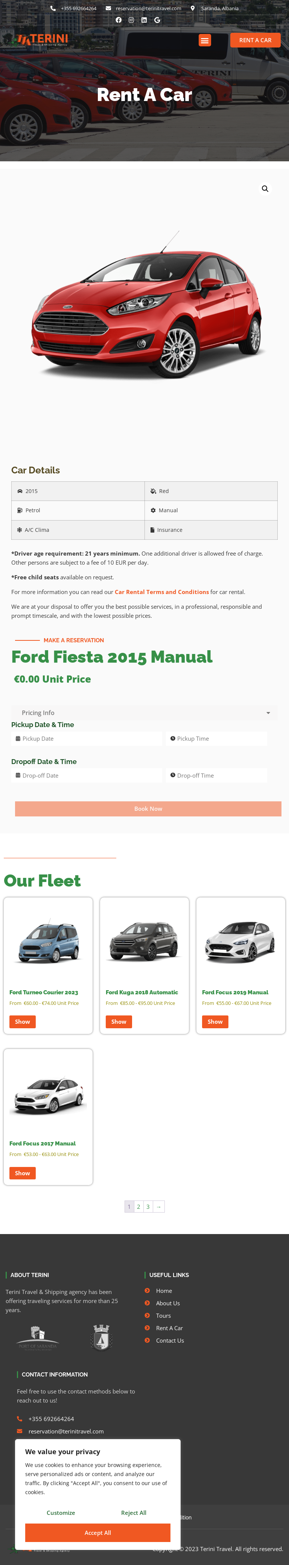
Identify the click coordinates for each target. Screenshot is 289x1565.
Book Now (148, 808)
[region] (98, 1495)
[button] (205, 40)
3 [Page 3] (148, 1206)
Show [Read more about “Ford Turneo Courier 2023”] (22, 1021)
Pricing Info (144, 713)
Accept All (98, 1532)
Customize (61, 1514)
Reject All (133, 1514)
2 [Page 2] (138, 1206)
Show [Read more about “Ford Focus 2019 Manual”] (215, 1021)
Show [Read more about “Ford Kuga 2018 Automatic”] (118, 1021)
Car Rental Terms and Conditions (162, 592)
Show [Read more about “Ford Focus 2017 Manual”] (22, 1173)
